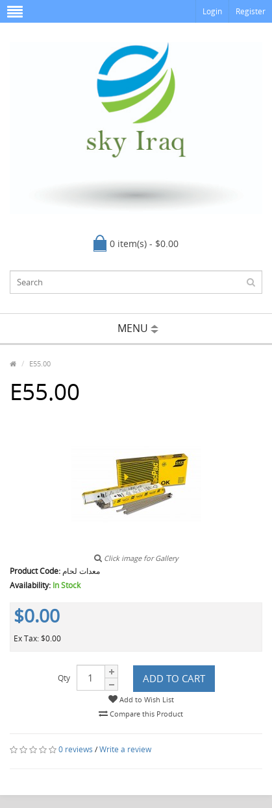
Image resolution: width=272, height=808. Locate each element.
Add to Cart (174, 678)
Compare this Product (141, 714)
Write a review (125, 749)
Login (212, 11)
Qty (64, 677)
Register (251, 11)
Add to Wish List (141, 699)
